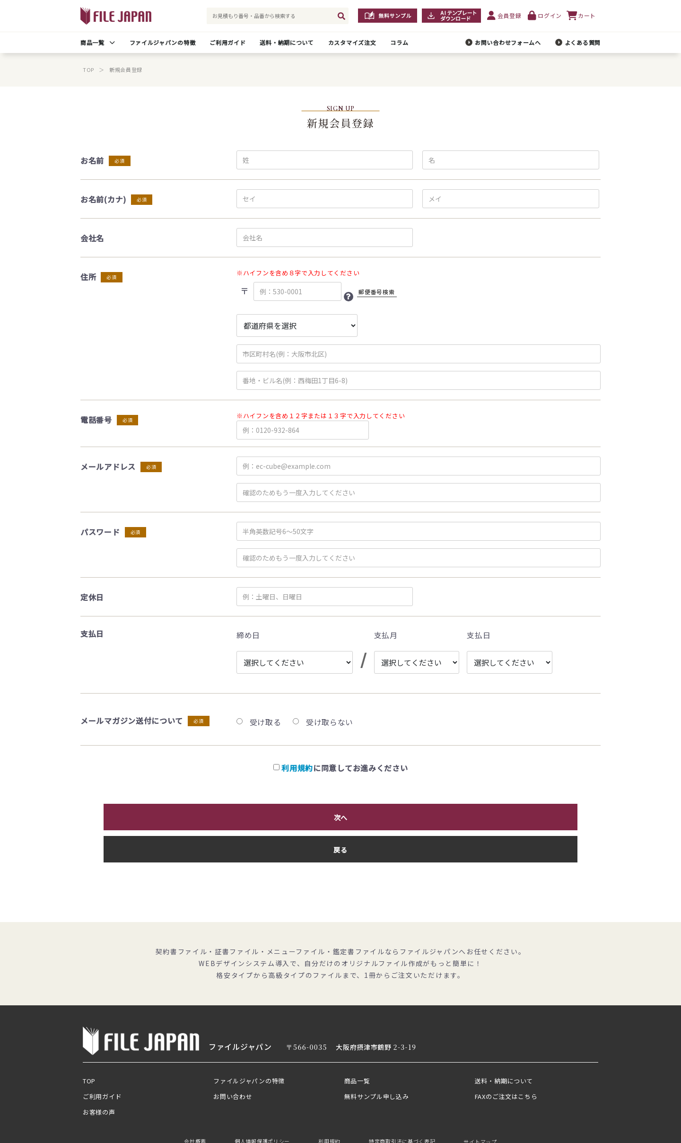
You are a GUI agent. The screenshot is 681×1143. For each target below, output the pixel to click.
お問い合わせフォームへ (508, 42)
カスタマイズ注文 (352, 42)
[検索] (341, 16)
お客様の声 (99, 1074)
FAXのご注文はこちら (506, 1058)
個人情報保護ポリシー (262, 1103)
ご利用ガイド (227, 42)
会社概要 (195, 1103)
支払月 (386, 635)
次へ (258, 814)
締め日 (248, 635)
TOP (88, 69)
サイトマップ (480, 1103)
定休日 (92, 597)
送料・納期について (287, 42)
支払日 (478, 635)
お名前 (92, 160)
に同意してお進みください (340, 768)
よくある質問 (583, 42)
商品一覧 (92, 42)
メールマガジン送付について (131, 720)
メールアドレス (108, 466)
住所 (88, 276)
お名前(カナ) (103, 199)
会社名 (92, 238)
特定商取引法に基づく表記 (402, 1103)
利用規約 (297, 768)
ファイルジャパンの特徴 (163, 42)
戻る (423, 814)
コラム (399, 42)
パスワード (100, 531)
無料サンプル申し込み (376, 1058)
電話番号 (96, 419)
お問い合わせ (232, 1058)
